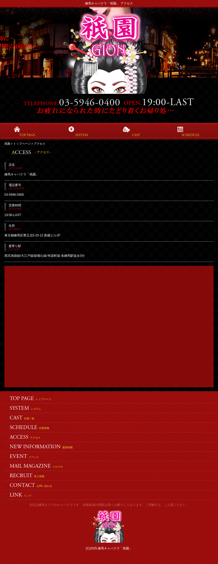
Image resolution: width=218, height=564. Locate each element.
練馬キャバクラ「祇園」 (115, 548)
